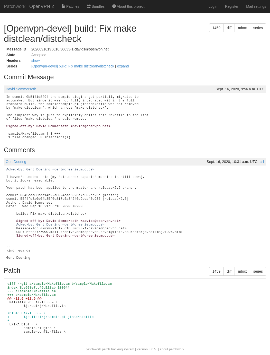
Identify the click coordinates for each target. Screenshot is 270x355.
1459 (216, 28)
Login (213, 6)
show (35, 60)
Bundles (96, 6)
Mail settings (256, 6)
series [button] (258, 28)
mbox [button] (242, 28)
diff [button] (229, 28)
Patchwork (14, 6)
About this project (128, 6)
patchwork (93, 349)
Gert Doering (16, 162)
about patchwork (172, 349)
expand (123, 66)
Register (231, 6)
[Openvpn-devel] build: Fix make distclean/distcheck (73, 66)
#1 (262, 162)
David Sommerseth (21, 89)
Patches (70, 6)
